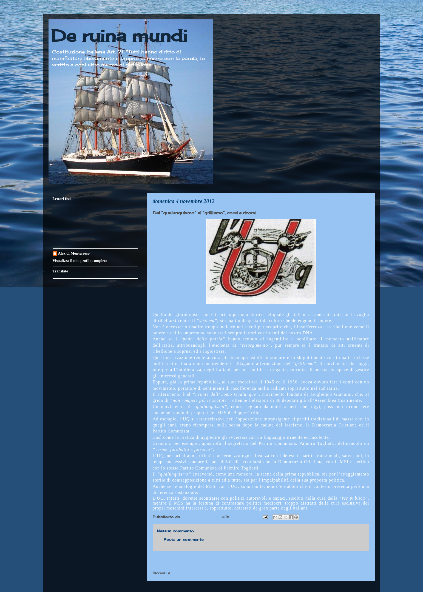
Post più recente (175, 562)
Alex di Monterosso (74, 253)
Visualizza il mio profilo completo (80, 261)
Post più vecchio (347, 562)
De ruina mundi (119, 35)
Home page (261, 562)
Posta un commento (184, 539)
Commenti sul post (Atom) (199, 573)
